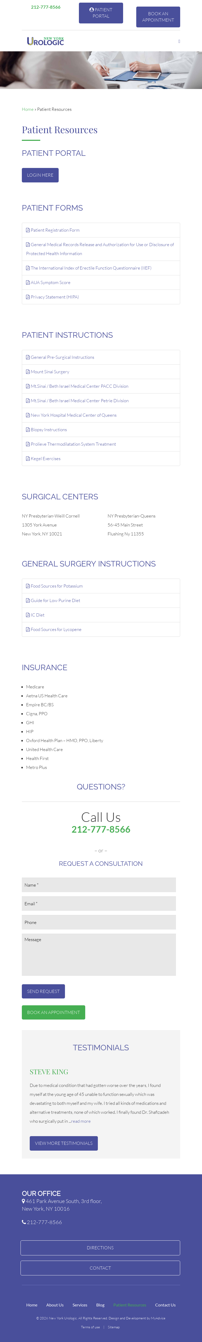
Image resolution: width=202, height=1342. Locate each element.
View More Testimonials (64, 1143)
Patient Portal (100, 13)
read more (81, 1121)
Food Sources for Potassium (54, 586)
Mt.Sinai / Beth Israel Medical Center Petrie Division (77, 400)
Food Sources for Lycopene (54, 629)
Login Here (40, 175)
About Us (55, 1304)
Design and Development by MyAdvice (137, 1318)
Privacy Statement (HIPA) (52, 297)
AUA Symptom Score (48, 282)
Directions (100, 1247)
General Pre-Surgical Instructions (60, 357)
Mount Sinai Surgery (47, 371)
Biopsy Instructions (46, 429)
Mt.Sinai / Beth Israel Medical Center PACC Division (77, 386)
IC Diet (35, 615)
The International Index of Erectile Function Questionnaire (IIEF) (89, 268)
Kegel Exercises (43, 458)
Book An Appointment (158, 17)
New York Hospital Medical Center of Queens (71, 415)
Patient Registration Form (53, 230)
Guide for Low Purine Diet (53, 600)
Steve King (49, 1071)
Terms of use (90, 1327)
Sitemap (114, 1327)
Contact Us (165, 1304)
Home (28, 109)
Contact (100, 1268)
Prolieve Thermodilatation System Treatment (71, 444)
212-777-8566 (43, 7)
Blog (100, 1304)
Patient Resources (129, 1304)
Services (80, 1304)
